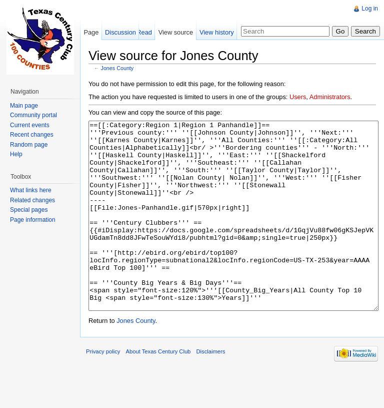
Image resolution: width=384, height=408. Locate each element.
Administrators (330, 97)
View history (217, 32)
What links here (31, 190)
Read (144, 32)
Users (298, 97)
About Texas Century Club (158, 389)
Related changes (32, 200)
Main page (24, 105)
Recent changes (32, 134)
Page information (33, 219)
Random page (29, 144)
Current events (30, 125)
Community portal (33, 115)
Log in (370, 8)
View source (175, 32)
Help (16, 154)
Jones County (117, 68)
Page (91, 32)
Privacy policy (103, 389)
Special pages (29, 209)
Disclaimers (211, 389)
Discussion (120, 32)
